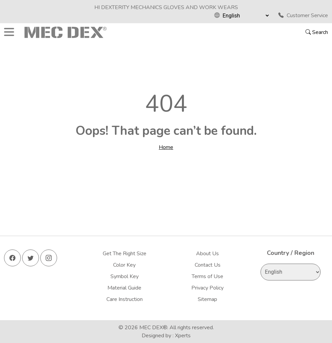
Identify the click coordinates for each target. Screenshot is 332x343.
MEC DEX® (153, 327)
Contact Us (208, 265)
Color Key (124, 265)
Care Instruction (124, 299)
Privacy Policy (207, 288)
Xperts (183, 335)
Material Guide (124, 288)
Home (166, 147)
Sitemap (207, 299)
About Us (207, 253)
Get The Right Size (124, 253)
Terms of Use (207, 276)
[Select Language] (245, 15)
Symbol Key (124, 276)
